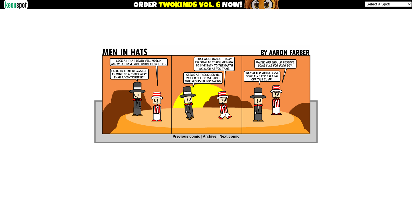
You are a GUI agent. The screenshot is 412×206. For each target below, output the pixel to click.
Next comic (229, 136)
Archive (210, 136)
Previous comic (186, 136)
